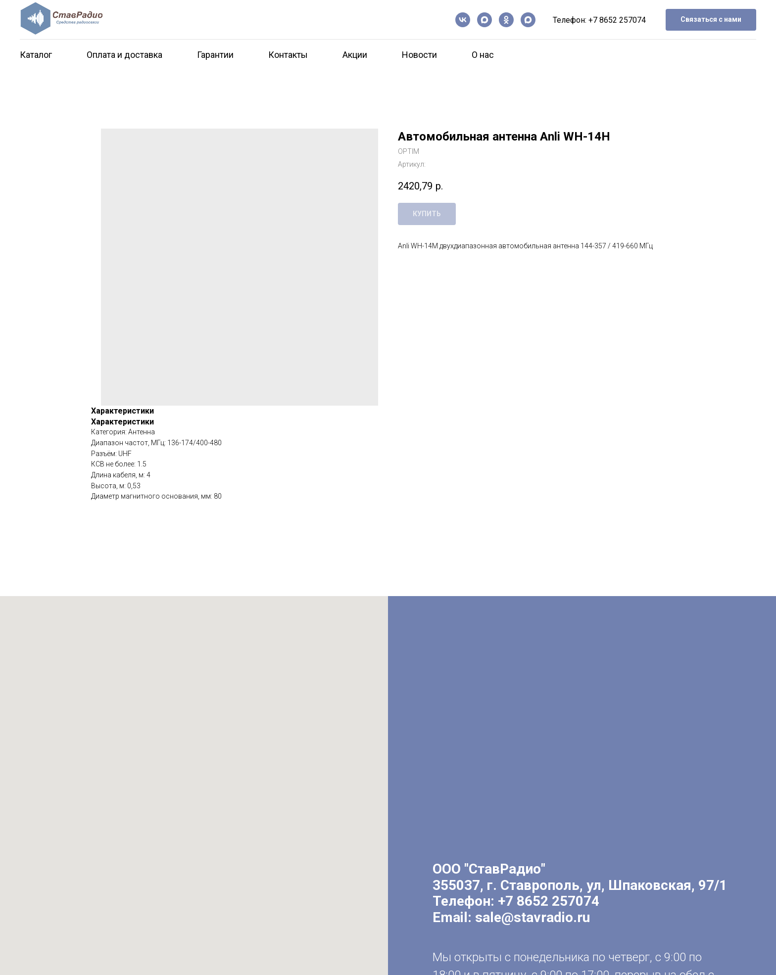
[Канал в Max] (484, 19)
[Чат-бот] (528, 19)
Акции (354, 54)
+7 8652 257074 (617, 20)
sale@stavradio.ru (532, 917)
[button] (711, 20)
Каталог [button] (36, 54)
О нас (483, 54)
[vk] (462, 19)
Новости (419, 54)
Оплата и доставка (124, 54)
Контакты (288, 54)
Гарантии (215, 54)
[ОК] (506, 19)
